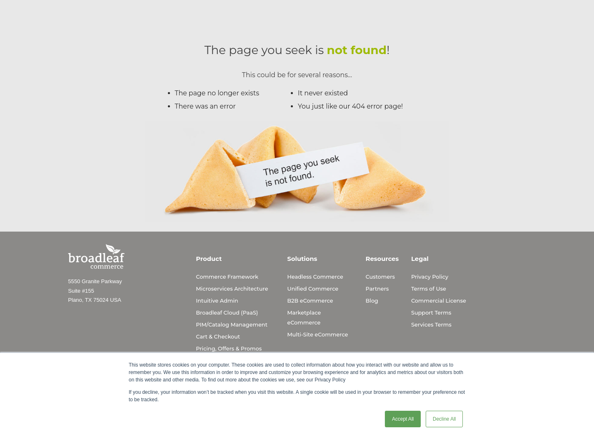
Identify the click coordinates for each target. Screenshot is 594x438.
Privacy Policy (429, 276)
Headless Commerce (315, 276)
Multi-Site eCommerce (317, 334)
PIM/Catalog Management (231, 324)
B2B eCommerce (310, 300)
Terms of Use (428, 288)
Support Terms (431, 312)
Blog (371, 300)
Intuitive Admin (217, 300)
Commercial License (438, 300)
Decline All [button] (444, 419)
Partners (377, 288)
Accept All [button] (403, 419)
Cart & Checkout (218, 336)
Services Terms (431, 324)
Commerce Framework (227, 276)
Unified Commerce (312, 288)
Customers (380, 276)
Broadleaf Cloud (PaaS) (227, 312)
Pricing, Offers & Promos (229, 348)
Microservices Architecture (232, 288)
